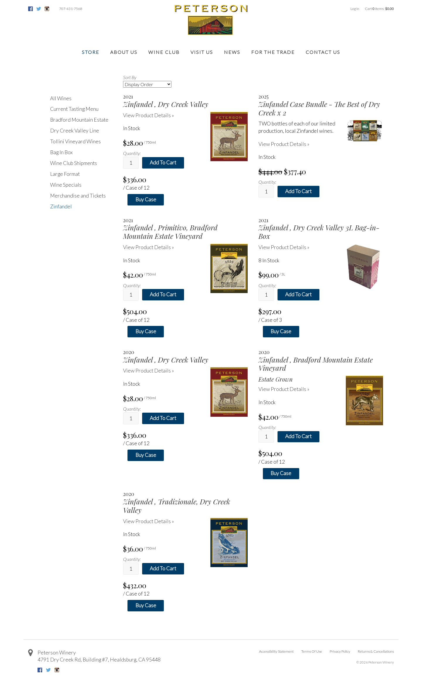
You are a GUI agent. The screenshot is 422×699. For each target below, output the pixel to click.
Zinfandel (61, 206)
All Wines (61, 98)
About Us (123, 52)
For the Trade (273, 52)
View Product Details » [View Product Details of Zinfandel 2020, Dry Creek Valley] (148, 371)
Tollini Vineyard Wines (75, 141)
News (232, 52)
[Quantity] (131, 163)
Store (90, 52)
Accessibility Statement (276, 651)
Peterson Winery (57, 652)
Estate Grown (275, 379)
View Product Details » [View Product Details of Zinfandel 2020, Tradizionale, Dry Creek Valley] (148, 521)
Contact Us (323, 52)
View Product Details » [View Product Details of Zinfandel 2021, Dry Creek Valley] (148, 115)
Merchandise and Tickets (78, 196)
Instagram (47, 8)
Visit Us (201, 52)
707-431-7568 (70, 8)
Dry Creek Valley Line (74, 130)
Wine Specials (65, 185)
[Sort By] (147, 84)
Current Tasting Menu (74, 109)
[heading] (185, 100)
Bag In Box (61, 152)
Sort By (129, 77)
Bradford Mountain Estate (79, 120)
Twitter (38, 8)
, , (99, 660)
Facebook (30, 8)
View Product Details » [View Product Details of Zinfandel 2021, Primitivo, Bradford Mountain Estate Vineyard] (148, 247)
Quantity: (132, 153)
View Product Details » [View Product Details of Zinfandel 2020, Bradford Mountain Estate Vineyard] (283, 389)
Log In (354, 8)
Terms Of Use (311, 651)
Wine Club (164, 52)
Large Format (65, 174)
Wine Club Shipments (73, 163)
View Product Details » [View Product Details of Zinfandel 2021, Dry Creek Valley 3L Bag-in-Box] (283, 247)
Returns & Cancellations (376, 651)
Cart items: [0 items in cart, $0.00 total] (379, 8)
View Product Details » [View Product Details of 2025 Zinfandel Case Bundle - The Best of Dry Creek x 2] (283, 144)
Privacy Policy (340, 651)
